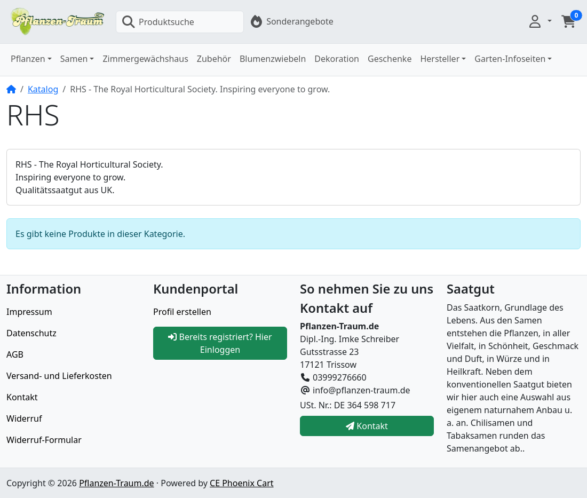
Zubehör (214, 59)
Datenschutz (31, 333)
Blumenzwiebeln (273, 59)
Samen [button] (74, 59)
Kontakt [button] (367, 426)
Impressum (29, 312)
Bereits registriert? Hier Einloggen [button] (220, 343)
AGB (14, 354)
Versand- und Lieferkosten (59, 376)
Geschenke (389, 59)
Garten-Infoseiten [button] (509, 59)
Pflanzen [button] (28, 59)
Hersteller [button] (439, 59)
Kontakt (22, 397)
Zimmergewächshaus (145, 59)
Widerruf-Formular (44, 440)
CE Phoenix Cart (242, 483)
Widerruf (24, 418)
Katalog (43, 89)
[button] (539, 21)
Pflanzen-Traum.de (116, 483)
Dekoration (336, 59)
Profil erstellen (182, 312)
